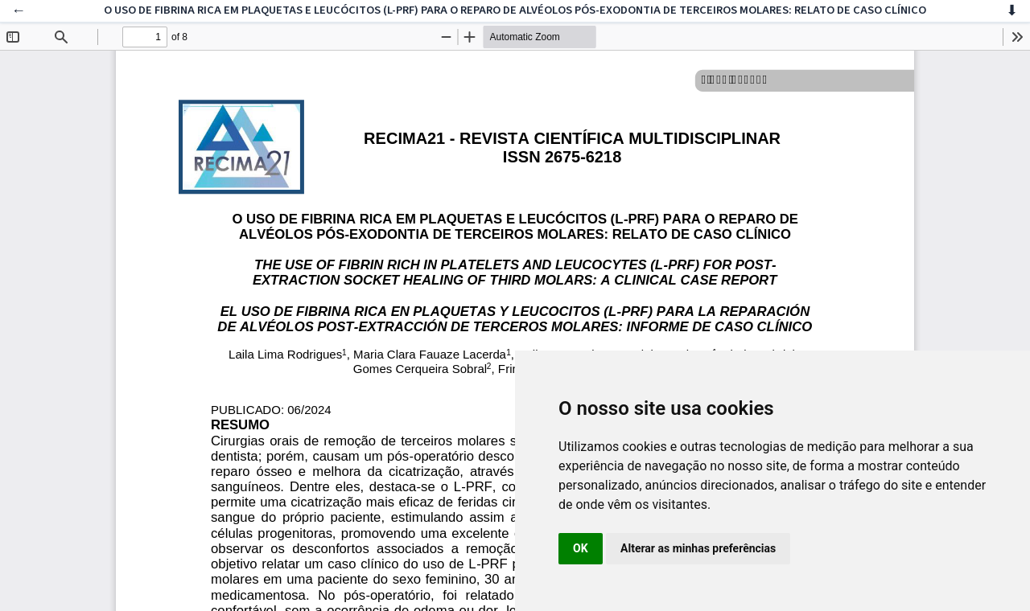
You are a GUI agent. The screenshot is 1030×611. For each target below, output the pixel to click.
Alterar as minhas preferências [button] (698, 548)
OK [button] (580, 548)
